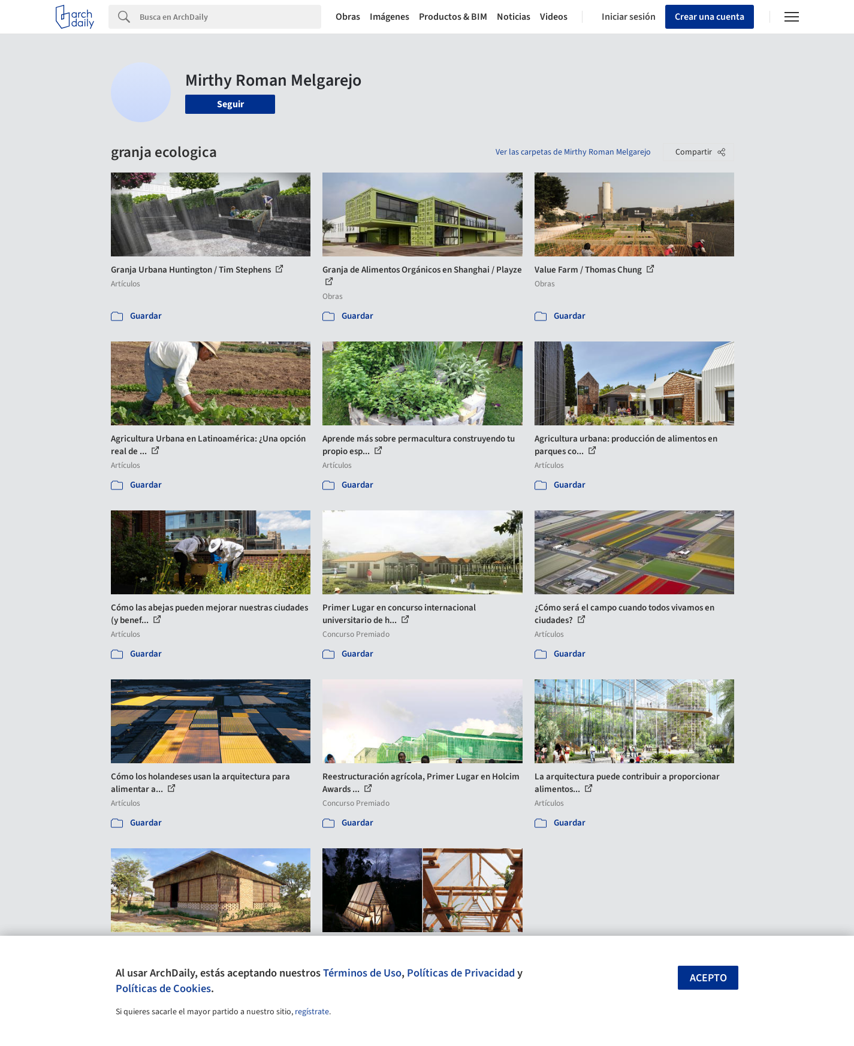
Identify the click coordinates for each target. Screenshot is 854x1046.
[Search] (230, 17)
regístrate (312, 1012)
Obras (348, 17)
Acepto (708, 978)
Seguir (230, 104)
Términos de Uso (362, 973)
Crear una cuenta (709, 16)
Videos (554, 17)
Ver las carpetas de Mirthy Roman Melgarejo (573, 152)
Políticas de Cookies (163, 988)
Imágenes (389, 17)
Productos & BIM (453, 17)
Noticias (513, 17)
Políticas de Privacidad (461, 973)
